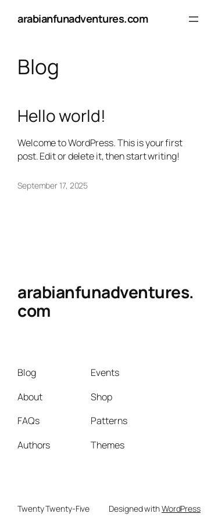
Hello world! (61, 116)
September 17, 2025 (52, 185)
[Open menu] (194, 19)
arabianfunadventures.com (82, 19)
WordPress (181, 508)
